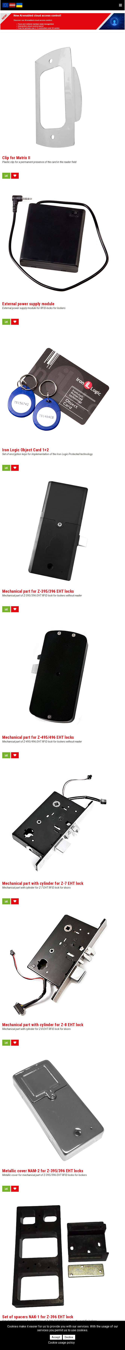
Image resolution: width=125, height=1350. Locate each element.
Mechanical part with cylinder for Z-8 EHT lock (42, 1024)
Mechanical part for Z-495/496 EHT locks (38, 737)
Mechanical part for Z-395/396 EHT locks (38, 591)
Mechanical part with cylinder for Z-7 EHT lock (42, 883)
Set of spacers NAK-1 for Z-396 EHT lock (37, 1317)
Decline (69, 1337)
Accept (56, 1337)
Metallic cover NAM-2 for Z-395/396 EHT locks (42, 1170)
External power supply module (28, 304)
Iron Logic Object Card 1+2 (25, 450)
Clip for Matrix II (16, 157)
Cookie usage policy (61, 1342)
